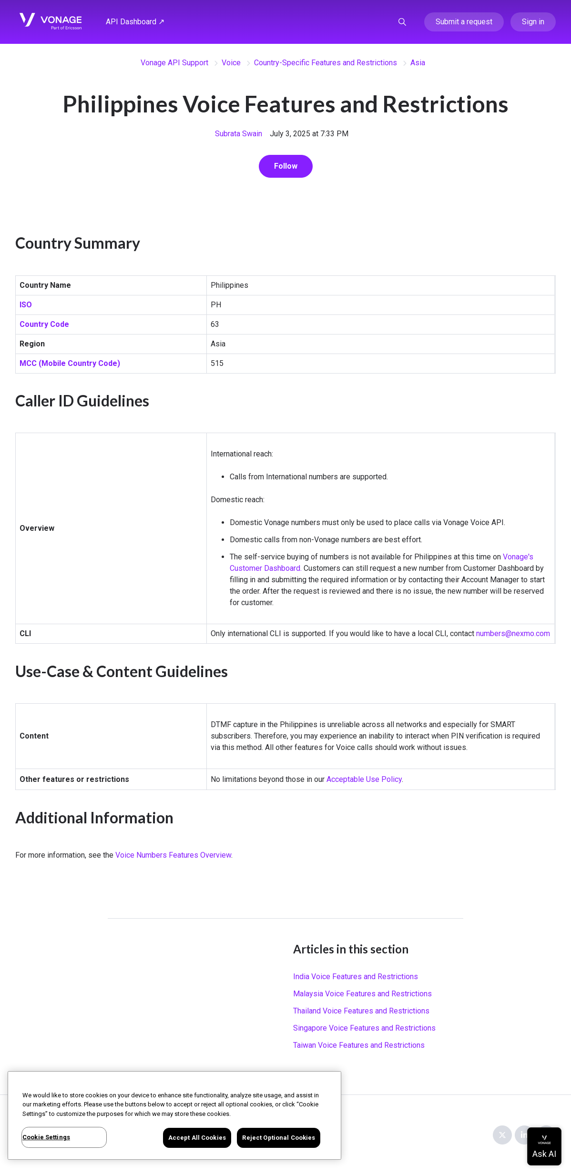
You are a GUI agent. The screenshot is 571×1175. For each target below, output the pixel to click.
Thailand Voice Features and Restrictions (361, 1010)
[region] (174, 1115)
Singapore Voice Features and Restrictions (364, 1028)
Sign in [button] (533, 21)
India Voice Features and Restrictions (355, 976)
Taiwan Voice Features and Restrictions (359, 1045)
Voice (231, 62)
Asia (417, 62)
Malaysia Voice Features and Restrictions (362, 993)
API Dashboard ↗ (135, 21)
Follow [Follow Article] (285, 166)
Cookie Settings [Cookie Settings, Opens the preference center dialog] (46, 1137)
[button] (402, 21)
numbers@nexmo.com (513, 633)
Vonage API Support (174, 62)
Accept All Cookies (197, 1137)
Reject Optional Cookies (278, 1137)
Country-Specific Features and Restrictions (325, 62)
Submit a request (464, 21)
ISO (26, 304)
